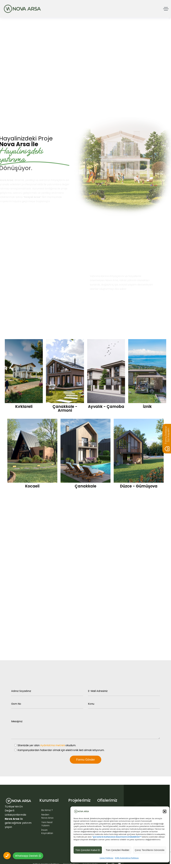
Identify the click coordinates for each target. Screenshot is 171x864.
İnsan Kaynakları (47, 831)
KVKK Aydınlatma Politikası (127, 858)
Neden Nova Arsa (47, 816)
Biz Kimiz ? (47, 810)
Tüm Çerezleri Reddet (117, 850)
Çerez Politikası (106, 858)
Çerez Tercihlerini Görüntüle (149, 850)
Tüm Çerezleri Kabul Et (87, 850)
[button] (164, 811)
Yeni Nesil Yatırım (46, 824)
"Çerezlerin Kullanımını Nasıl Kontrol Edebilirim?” (116, 837)
